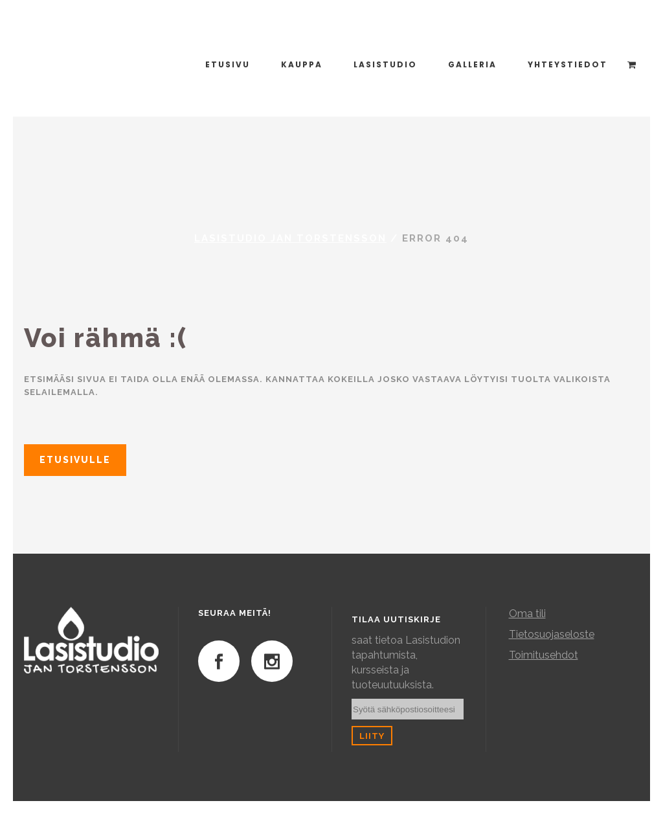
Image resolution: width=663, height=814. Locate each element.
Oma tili (527, 613)
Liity (372, 735)
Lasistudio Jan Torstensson (290, 238)
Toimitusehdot (543, 655)
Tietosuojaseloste (551, 634)
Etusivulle (75, 460)
